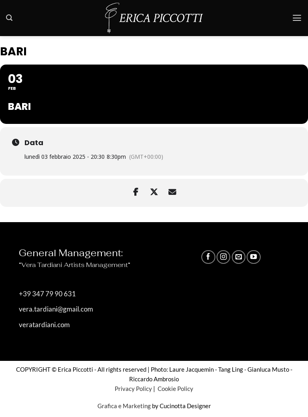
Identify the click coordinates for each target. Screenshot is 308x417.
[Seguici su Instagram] (223, 257)
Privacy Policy (133, 388)
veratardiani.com (44, 325)
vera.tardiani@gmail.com (56, 310)
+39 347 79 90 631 (47, 294)
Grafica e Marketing (124, 405)
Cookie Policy (174, 388)
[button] (9, 18)
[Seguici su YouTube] (253, 257)
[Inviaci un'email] (238, 257)
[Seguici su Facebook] (208, 257)
